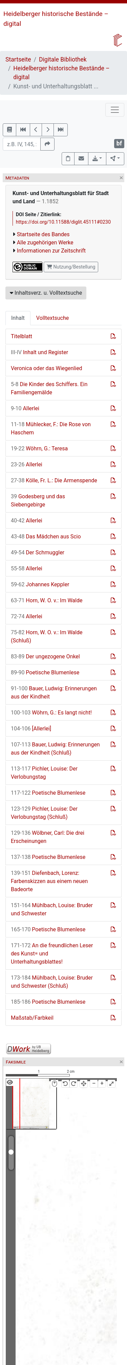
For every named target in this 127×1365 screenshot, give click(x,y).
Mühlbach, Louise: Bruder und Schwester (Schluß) (52, 981)
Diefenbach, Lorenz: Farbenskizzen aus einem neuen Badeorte (49, 881)
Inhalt (18, 318)
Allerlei (25, 408)
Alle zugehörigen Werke (45, 242)
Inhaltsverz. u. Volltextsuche (46, 293)
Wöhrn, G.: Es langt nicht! (51, 712)
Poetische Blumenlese (45, 672)
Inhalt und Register (39, 352)
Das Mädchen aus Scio (46, 536)
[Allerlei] (31, 728)
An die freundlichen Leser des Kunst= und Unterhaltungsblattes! (52, 953)
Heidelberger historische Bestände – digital (61, 73)
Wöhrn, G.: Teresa (39, 448)
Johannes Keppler (40, 584)
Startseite (18, 59)
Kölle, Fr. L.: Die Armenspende (54, 480)
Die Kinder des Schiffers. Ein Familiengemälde (49, 388)
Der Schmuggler (37, 552)
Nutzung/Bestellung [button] (71, 267)
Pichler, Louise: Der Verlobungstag (44, 772)
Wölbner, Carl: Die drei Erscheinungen (47, 837)
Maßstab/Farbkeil (32, 1018)
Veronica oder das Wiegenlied (46, 368)
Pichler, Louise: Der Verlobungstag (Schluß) (44, 813)
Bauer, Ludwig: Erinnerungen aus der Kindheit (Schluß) (55, 748)
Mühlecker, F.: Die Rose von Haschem (51, 428)
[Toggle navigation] (114, 110)
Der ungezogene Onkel (45, 656)
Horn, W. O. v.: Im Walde (46, 600)
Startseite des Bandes (43, 234)
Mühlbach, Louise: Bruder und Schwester (52, 909)
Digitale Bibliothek (63, 59)
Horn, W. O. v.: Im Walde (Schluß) (46, 636)
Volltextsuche (52, 318)
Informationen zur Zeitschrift (51, 250)
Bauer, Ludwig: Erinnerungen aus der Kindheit (54, 692)
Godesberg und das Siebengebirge (38, 500)
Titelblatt (21, 336)
